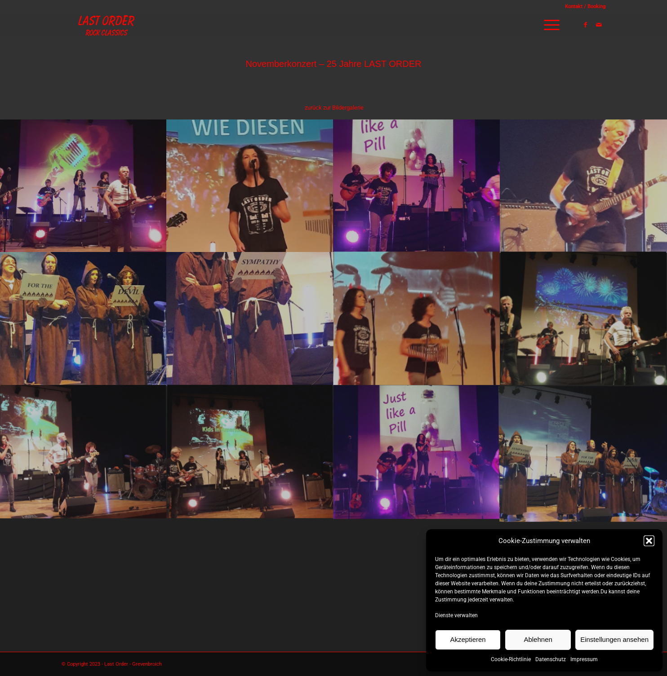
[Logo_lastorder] (106, 25)
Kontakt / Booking (585, 6)
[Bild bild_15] (250, 185)
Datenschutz (550, 659)
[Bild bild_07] (250, 452)
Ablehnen (538, 639)
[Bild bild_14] (417, 185)
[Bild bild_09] (583, 318)
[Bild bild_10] (417, 318)
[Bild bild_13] (583, 185)
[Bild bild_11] (250, 318)
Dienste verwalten (456, 615)
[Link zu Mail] (598, 24)
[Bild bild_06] (417, 452)
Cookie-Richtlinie (511, 659)
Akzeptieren (467, 639)
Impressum (584, 659)
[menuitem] (582, 6)
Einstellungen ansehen (614, 639)
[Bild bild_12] (83, 318)
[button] (649, 540)
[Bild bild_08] (83, 452)
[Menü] (549, 25)
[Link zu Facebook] (585, 24)
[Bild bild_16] (83, 185)
